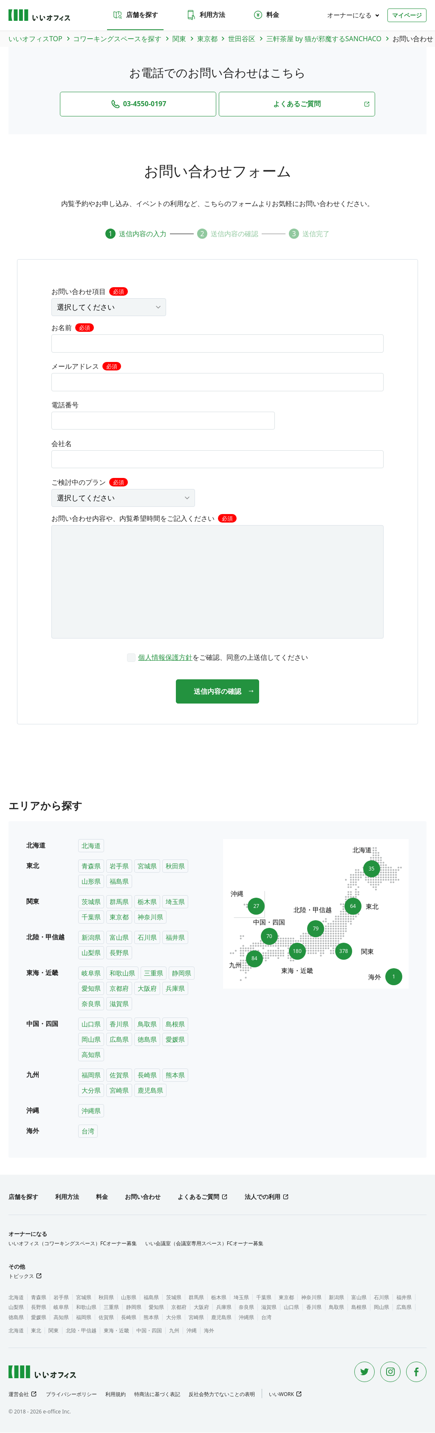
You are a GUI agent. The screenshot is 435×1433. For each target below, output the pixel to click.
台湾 (88, 1131)
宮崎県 (119, 1090)
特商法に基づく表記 (157, 1394)
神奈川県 (150, 917)
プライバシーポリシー (71, 1394)
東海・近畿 (116, 1330)
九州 (174, 1330)
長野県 (119, 953)
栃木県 (147, 902)
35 (369, 867)
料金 (266, 15)
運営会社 (18, 1394)
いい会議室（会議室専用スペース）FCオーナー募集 (204, 1243)
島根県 (175, 1024)
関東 (53, 1330)
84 (251, 961)
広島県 (119, 1039)
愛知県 (91, 988)
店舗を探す (135, 15)
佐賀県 (119, 1075)
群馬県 (119, 902)
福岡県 (91, 1075)
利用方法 (205, 15)
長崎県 (147, 1075)
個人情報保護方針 (165, 656)
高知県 (91, 1055)
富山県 (119, 937)
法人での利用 (262, 1197)
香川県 (119, 1024)
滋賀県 (119, 1004)
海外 (209, 1330)
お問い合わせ (143, 1197)
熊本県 (175, 1075)
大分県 (91, 1090)
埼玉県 (175, 902)
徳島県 (147, 1039)
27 (253, 904)
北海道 (91, 846)
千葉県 (91, 917)
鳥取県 (147, 1024)
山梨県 (91, 953)
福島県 (119, 881)
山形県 (91, 881)
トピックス (21, 1276)
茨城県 (91, 902)
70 (269, 934)
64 (356, 906)
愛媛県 (175, 1039)
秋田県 (175, 866)
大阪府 (147, 988)
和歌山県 (122, 973)
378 (345, 951)
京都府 (119, 988)
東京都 (119, 917)
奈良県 (91, 1004)
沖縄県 (91, 1111)
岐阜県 (91, 973)
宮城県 (147, 866)
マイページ (407, 15)
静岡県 (181, 973)
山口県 (91, 1024)
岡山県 (91, 1039)
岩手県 (119, 866)
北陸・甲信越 (81, 1330)
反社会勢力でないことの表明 (222, 1394)
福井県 (175, 937)
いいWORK (281, 1394)
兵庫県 (175, 988)
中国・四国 (149, 1330)
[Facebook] (416, 1372)
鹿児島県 (150, 1090)
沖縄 (191, 1330)
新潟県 (91, 937)
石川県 (147, 937)
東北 (36, 1330)
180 (297, 954)
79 (315, 927)
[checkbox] (217, 656)
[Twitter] (364, 1372)
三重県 (153, 973)
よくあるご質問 (198, 1197)
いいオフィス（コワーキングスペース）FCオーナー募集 (72, 1243)
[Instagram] (390, 1372)
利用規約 (115, 1394)
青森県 (91, 866)
